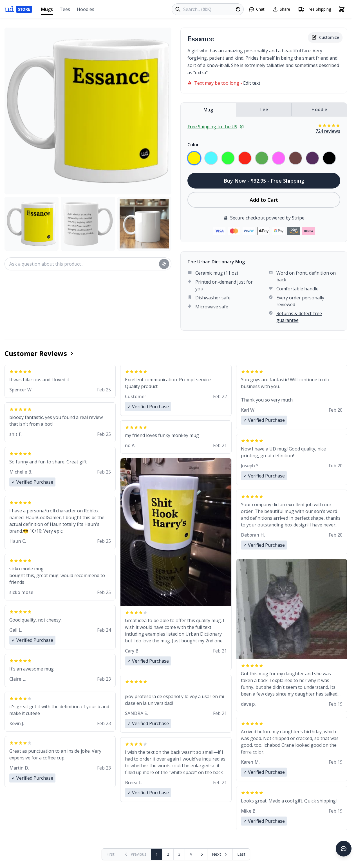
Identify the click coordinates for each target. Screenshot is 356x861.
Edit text (251, 83)
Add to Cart (264, 199)
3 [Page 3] (179, 854)
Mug (208, 110)
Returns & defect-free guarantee (299, 316)
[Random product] (238, 9)
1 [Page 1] (157, 854)
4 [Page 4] (190, 854)
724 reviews (327, 131)
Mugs (47, 10)
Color (193, 145)
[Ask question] (164, 264)
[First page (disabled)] (110, 854)
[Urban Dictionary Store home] (18, 9)
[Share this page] (281, 9)
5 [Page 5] (202, 854)
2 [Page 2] (168, 854)
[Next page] (220, 854)
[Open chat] (256, 9)
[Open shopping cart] (341, 9)
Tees (65, 9)
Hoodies (85, 9)
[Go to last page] (241, 854)
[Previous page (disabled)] (135, 854)
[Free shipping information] (314, 9)
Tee (263, 109)
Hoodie (319, 109)
